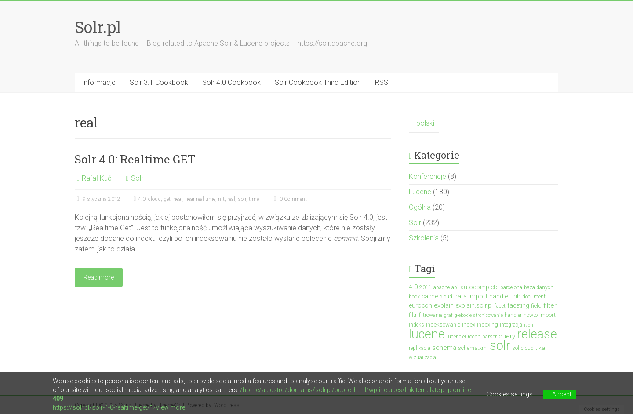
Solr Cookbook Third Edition (318, 82)
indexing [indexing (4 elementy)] (487, 324)
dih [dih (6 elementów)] (516, 296)
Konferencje (427, 176)
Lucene (420, 192)
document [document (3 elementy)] (534, 297)
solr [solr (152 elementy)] (500, 345)
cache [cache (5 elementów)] (430, 296)
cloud (154, 199)
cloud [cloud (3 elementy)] (446, 297)
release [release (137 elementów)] (537, 334)
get (167, 199)
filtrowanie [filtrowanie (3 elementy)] (430, 315)
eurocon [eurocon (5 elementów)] (420, 305)
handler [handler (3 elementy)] (513, 315)
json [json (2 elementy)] (528, 325)
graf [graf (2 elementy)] (448, 315)
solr (242, 199)
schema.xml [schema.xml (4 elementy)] (473, 348)
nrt (221, 199)
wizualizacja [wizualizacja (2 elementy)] (422, 357)
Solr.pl (98, 26)
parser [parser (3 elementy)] (489, 337)
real (231, 199)
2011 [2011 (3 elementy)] (425, 287)
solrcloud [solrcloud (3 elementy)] (523, 348)
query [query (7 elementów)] (506, 336)
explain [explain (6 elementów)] (444, 305)
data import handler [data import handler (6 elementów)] (482, 296)
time (254, 199)
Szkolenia (424, 238)
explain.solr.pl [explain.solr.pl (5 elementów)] (474, 305)
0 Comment (289, 199)
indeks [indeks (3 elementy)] (416, 325)
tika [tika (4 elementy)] (540, 348)
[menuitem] (424, 123)
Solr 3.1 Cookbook (159, 82)
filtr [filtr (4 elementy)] (413, 315)
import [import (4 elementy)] (547, 315)
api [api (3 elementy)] (454, 287)
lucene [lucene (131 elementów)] (427, 334)
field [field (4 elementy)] (536, 305)
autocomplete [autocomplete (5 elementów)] (479, 287)
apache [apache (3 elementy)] (441, 287)
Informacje (99, 82)
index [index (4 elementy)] (468, 324)
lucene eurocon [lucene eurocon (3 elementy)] (463, 337)
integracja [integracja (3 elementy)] (511, 325)
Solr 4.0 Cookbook (231, 82)
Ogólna (420, 207)
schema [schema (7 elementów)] (444, 348)
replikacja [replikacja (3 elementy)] (419, 348)
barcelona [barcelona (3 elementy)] (511, 287)
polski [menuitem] (425, 123)
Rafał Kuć (96, 178)
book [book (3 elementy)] (414, 297)
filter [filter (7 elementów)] (550, 305)
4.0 (142, 199)
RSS (381, 82)
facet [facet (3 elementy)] (500, 306)
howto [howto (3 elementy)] (531, 315)
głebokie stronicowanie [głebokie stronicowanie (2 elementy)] (479, 315)
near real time (200, 199)
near (177, 199)
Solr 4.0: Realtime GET (135, 159)
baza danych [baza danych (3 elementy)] (538, 287)
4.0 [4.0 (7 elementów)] (413, 287)
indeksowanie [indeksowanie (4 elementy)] (443, 324)
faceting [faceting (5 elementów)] (518, 305)
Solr (137, 178)
